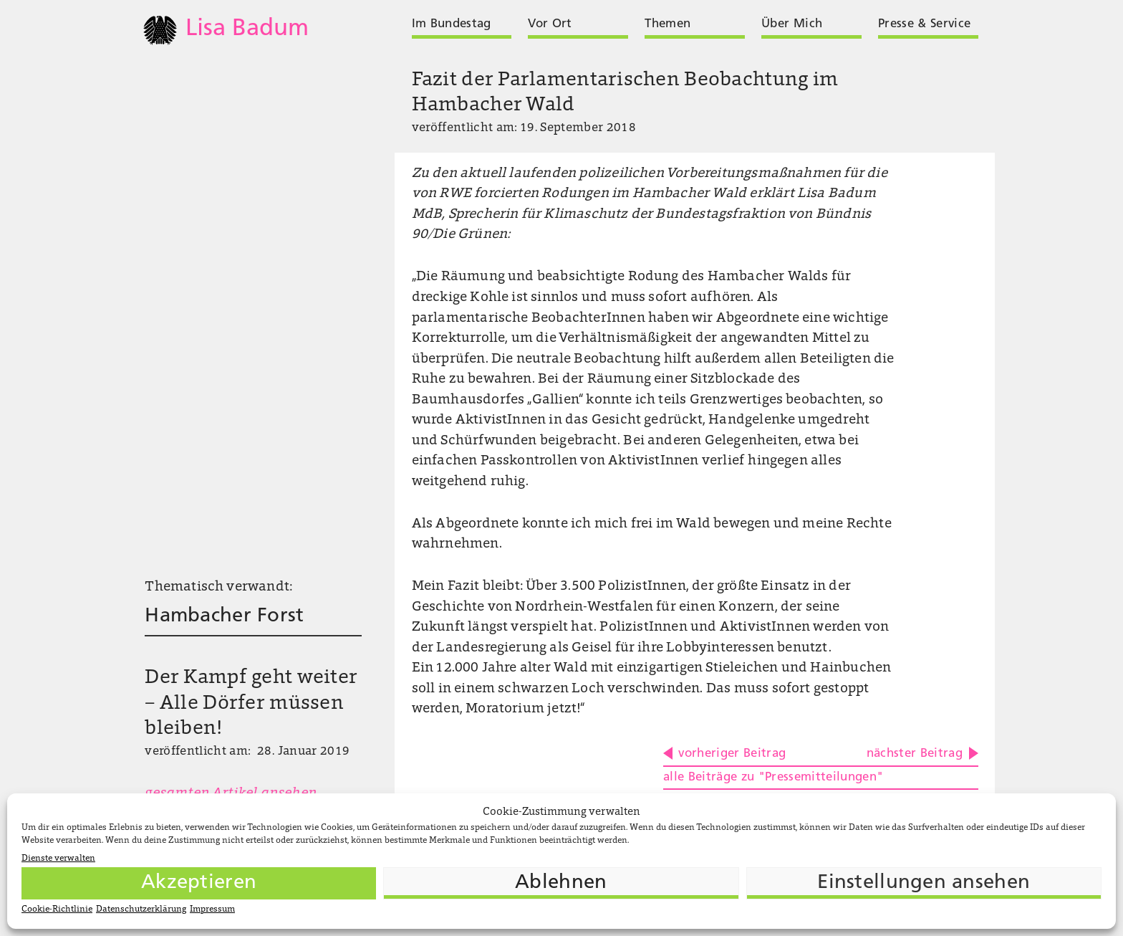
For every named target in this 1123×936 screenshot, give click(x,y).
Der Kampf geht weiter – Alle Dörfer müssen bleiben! (251, 704)
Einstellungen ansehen (923, 883)
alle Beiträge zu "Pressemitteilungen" (773, 777)
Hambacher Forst (224, 616)
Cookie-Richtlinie (56, 909)
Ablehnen (561, 883)
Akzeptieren (198, 883)
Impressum (212, 909)
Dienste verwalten (58, 858)
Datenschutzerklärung (141, 909)
